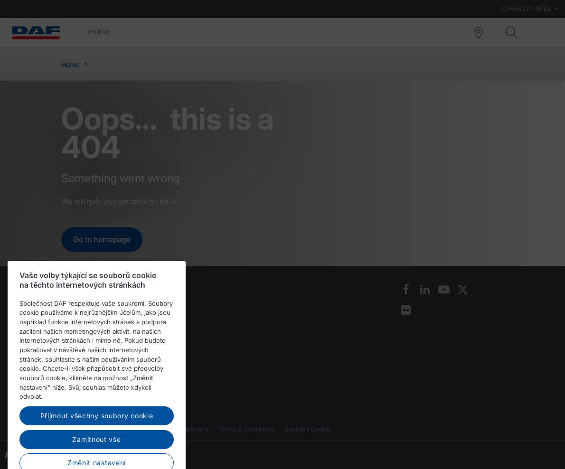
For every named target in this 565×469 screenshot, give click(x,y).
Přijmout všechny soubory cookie (96, 440)
